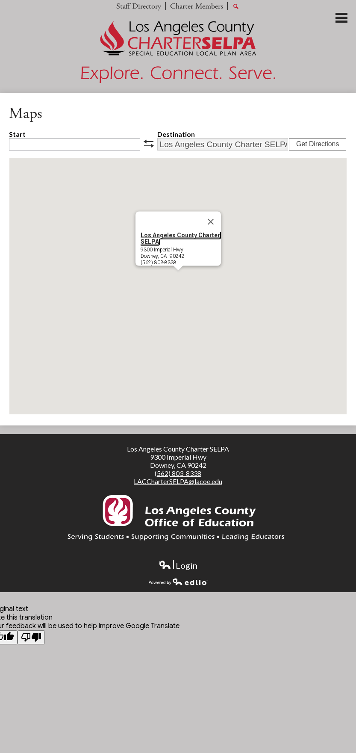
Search (236, 7)
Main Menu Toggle (341, 18)
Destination (176, 134)
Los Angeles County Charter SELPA (180, 238)
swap (149, 143)
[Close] (210, 222)
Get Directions (317, 144)
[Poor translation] (31, 637)
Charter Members (196, 6)
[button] (178, 278)
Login (178, 565)
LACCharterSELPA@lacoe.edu (178, 481)
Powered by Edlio (178, 581)
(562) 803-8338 (178, 473)
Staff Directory (138, 6)
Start (17, 134)
